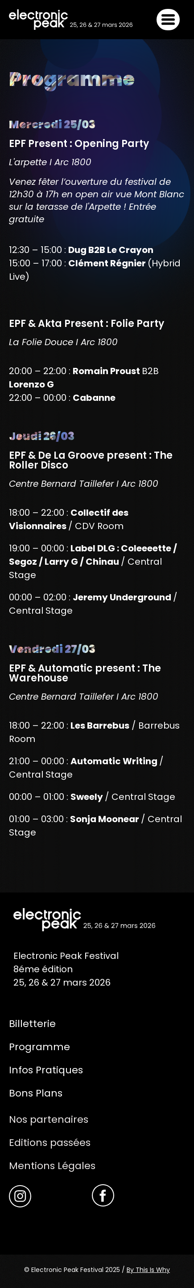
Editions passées (50, 1142)
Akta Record (39, 1225)
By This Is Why (148, 1269)
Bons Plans (35, 1093)
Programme (39, 1047)
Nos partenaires (48, 1119)
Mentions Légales (52, 1166)
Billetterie (32, 1024)
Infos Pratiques (46, 1070)
